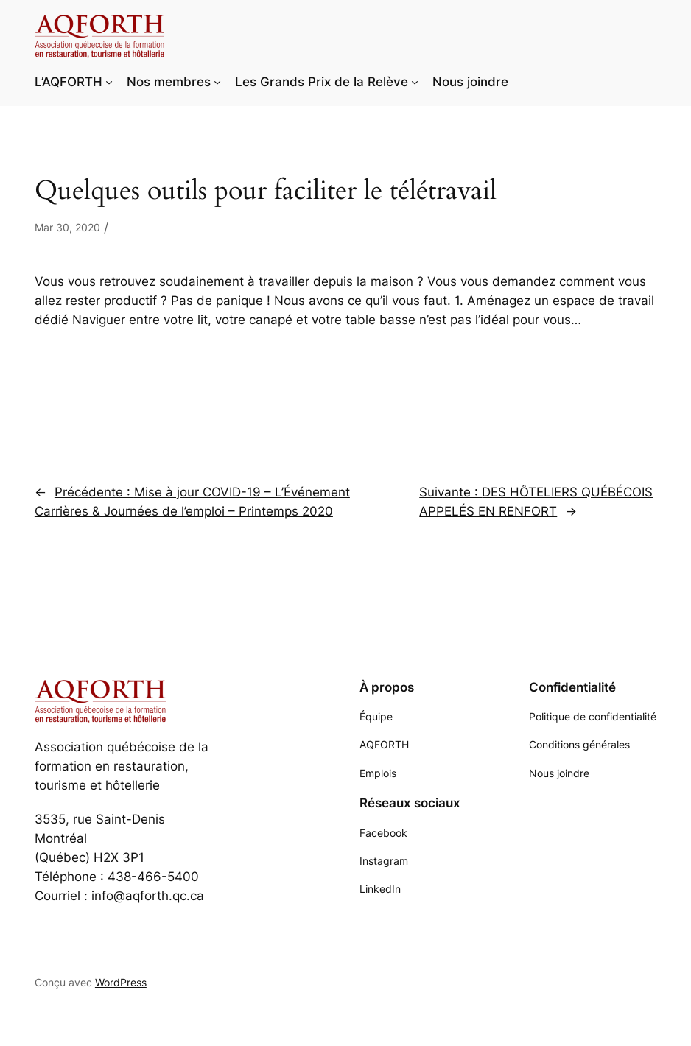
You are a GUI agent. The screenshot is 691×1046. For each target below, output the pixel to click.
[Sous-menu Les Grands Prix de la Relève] (414, 81)
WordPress (121, 982)
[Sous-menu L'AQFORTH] (109, 81)
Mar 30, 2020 (67, 227)
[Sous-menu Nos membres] (217, 81)
